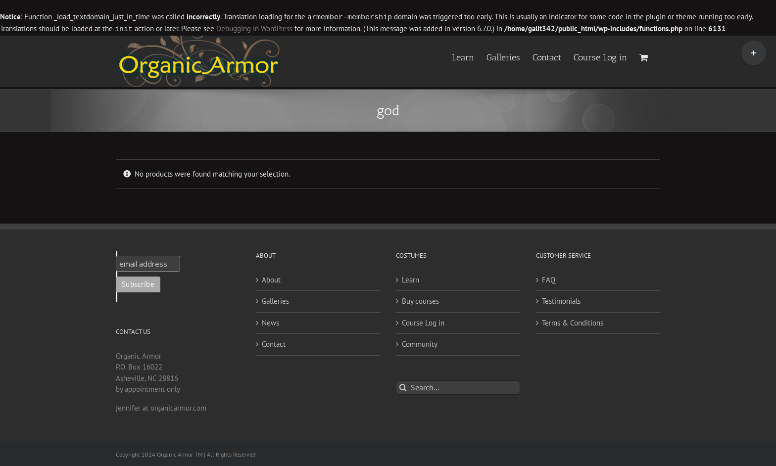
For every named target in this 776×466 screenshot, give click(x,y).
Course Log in (423, 321)
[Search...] (458, 386)
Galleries (275, 300)
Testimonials (561, 300)
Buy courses (420, 300)
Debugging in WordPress (254, 28)
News (270, 321)
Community (419, 343)
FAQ (548, 278)
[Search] (403, 386)
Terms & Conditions (572, 321)
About (271, 278)
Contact (274, 343)
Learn (410, 278)
